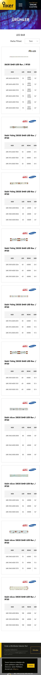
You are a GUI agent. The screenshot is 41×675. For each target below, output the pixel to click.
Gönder (35, 650)
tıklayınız (15, 669)
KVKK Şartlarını (19, 653)
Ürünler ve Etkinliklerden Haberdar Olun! (16, 646)
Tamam (31, 666)
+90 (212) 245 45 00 (25, 673)
